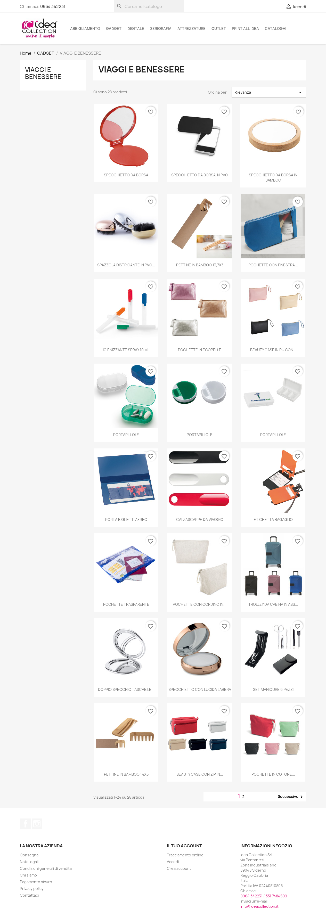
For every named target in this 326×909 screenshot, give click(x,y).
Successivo (291, 797)
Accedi (173, 861)
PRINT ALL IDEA (245, 28)
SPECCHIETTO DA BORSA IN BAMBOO (273, 178)
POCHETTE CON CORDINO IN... (199, 604)
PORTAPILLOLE (126, 434)
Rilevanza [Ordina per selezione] (268, 92)
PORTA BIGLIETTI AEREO (126, 519)
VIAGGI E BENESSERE (43, 73)
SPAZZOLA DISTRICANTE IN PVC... (126, 265)
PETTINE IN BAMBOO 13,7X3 (199, 265)
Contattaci (29, 895)
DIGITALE (135, 28)
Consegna (29, 855)
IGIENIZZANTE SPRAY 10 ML (126, 349)
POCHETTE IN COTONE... (273, 774)
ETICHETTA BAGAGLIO (273, 519)
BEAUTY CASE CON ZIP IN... (199, 774)
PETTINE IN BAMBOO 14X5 (126, 774)
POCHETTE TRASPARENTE (126, 604)
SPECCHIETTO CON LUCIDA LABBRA (199, 689)
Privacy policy (32, 888)
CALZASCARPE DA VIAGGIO (199, 519)
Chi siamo (28, 875)
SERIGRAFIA (161, 28)
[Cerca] (149, 6)
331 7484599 (276, 896)
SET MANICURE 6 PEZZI (273, 689)
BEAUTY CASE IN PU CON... (273, 349)
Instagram (37, 823)
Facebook (25, 823)
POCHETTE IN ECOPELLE (199, 349)
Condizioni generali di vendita (46, 868)
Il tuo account (184, 846)
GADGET (113, 28)
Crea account (179, 868)
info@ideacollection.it (259, 906)
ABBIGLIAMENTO (85, 28)
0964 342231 (53, 6)
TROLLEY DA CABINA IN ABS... (273, 604)
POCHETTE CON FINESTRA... (273, 265)
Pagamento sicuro (36, 881)
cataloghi (275, 28)
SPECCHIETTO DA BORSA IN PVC (199, 175)
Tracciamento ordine (185, 855)
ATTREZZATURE (191, 28)
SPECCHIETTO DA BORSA (126, 175)
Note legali (29, 861)
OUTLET (218, 28)
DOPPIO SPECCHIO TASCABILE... (126, 689)
